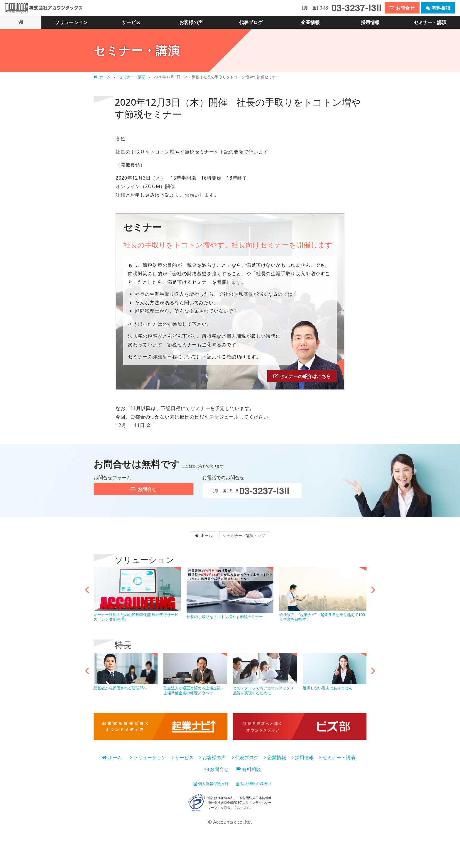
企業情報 (275, 762)
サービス (183, 762)
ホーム (103, 76)
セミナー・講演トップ (246, 539)
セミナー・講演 (132, 76)
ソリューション (148, 762)
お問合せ (216, 773)
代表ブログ (245, 762)
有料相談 (248, 773)
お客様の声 (212, 762)
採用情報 (303, 762)
